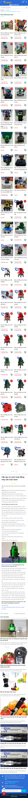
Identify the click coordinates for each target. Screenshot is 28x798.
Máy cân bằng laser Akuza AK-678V (7, 236)
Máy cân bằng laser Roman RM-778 (20, 56)
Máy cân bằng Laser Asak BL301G (20, 370)
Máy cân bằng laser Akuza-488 (20, 213)
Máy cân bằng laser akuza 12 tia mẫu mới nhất (7, 168)
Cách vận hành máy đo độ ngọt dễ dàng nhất (13, 768)
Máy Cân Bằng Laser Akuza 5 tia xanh (20, 258)
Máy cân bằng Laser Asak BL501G (7, 393)
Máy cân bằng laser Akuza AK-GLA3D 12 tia (20, 123)
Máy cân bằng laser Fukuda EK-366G (7, 146)
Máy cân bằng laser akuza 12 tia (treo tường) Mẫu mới (20, 168)
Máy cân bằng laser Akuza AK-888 (7, 56)
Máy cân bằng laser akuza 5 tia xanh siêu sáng (7, 33)
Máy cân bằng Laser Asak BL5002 (7, 325)
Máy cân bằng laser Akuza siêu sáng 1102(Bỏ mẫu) (7, 191)
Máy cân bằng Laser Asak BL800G (20, 393)
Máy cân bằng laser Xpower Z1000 (7, 78)
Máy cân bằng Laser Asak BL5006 (7, 348)
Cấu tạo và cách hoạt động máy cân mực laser (10, 11)
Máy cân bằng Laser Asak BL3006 (20, 325)
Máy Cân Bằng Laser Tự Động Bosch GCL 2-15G (19, 460)
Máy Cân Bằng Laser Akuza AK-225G (7, 438)
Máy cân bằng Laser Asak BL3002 (20, 303)
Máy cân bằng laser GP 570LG (19, 146)
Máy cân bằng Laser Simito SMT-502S (7, 303)
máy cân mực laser (18, 518)
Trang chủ (2, 10)
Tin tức (7, 10)
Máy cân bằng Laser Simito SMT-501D (20, 280)
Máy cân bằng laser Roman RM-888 (7, 101)
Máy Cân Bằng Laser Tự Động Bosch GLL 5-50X (6, 460)
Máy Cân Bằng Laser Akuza (20, 77)
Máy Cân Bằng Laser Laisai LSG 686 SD (20, 438)
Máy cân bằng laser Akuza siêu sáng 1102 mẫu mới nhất (7, 124)
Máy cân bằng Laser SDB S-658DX (6, 280)
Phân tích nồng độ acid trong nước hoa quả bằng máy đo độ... (12, 666)
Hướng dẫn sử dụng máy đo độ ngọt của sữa (13, 743)
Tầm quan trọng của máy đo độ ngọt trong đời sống (13, 717)
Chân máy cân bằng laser (20, 190)
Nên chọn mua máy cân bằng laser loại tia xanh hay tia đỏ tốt (13, 639)
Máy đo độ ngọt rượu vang (8, 692)
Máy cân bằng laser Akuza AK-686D (20, 236)
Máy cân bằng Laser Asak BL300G (20, 348)
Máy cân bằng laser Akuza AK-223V (7, 213)
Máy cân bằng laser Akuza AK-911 (20, 101)
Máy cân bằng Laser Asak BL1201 (7, 415)
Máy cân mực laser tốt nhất (8, 564)
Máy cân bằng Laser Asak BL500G (7, 370)
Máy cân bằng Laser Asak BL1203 (20, 415)
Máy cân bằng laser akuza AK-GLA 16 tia (20, 33)
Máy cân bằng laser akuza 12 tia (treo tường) (7, 258)
